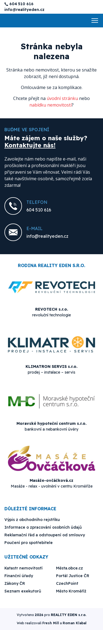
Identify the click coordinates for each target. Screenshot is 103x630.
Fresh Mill (50, 623)
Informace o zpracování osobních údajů (43, 527)
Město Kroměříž (71, 591)
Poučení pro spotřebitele (28, 542)
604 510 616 (21, 3)
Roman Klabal (75, 623)
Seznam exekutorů (22, 591)
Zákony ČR (14, 583)
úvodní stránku (62, 98)
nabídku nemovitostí (50, 105)
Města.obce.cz (69, 568)
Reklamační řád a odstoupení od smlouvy (44, 534)
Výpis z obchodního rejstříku (32, 519)
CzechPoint (67, 583)
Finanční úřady (18, 575)
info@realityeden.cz (24, 9)
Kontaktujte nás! (29, 145)
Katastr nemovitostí (23, 568)
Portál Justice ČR (72, 575)
